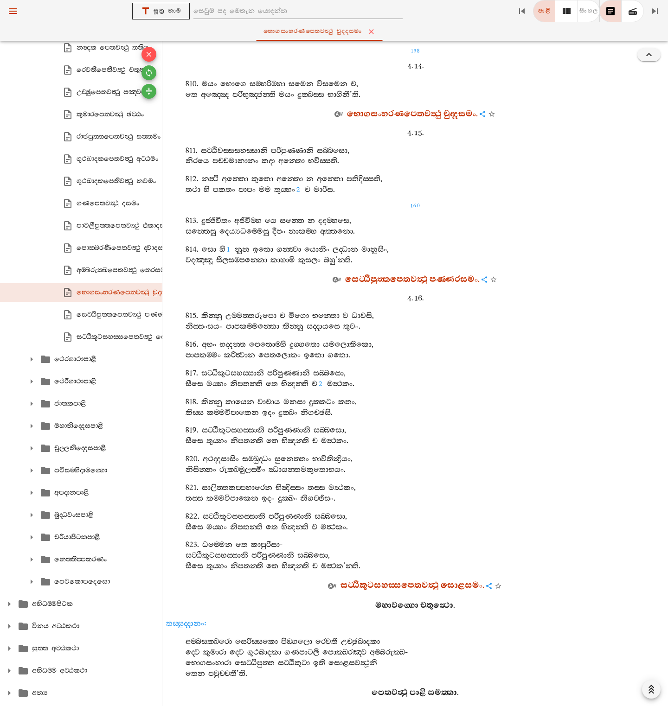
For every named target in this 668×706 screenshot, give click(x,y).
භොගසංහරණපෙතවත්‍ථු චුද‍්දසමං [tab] (335, 31)
